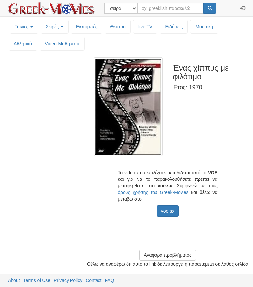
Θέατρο (118, 26)
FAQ (109, 280)
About (14, 280)
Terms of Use (36, 280)
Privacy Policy (68, 280)
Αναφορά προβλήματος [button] (167, 255)
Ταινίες (24, 26)
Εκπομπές (86, 26)
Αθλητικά (23, 43)
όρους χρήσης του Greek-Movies (153, 192)
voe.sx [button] (167, 211)
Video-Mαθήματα (62, 43)
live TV (145, 26)
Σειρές (54, 26)
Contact (93, 280)
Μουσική (204, 26)
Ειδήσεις (174, 26)
